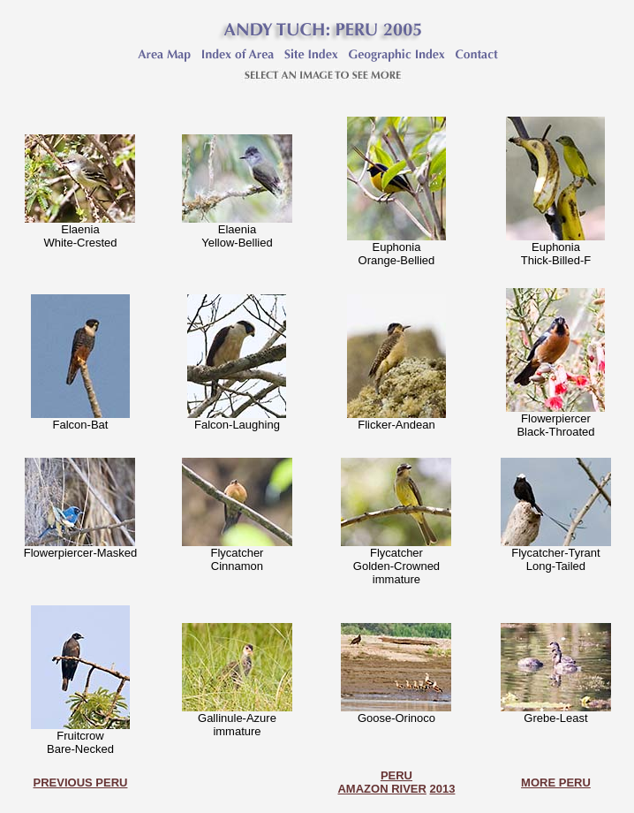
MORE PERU (556, 782)
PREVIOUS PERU (81, 782)
